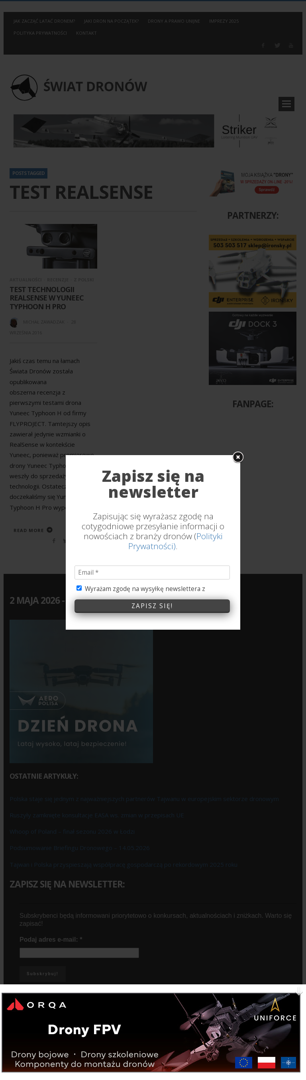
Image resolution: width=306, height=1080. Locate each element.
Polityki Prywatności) (175, 466)
